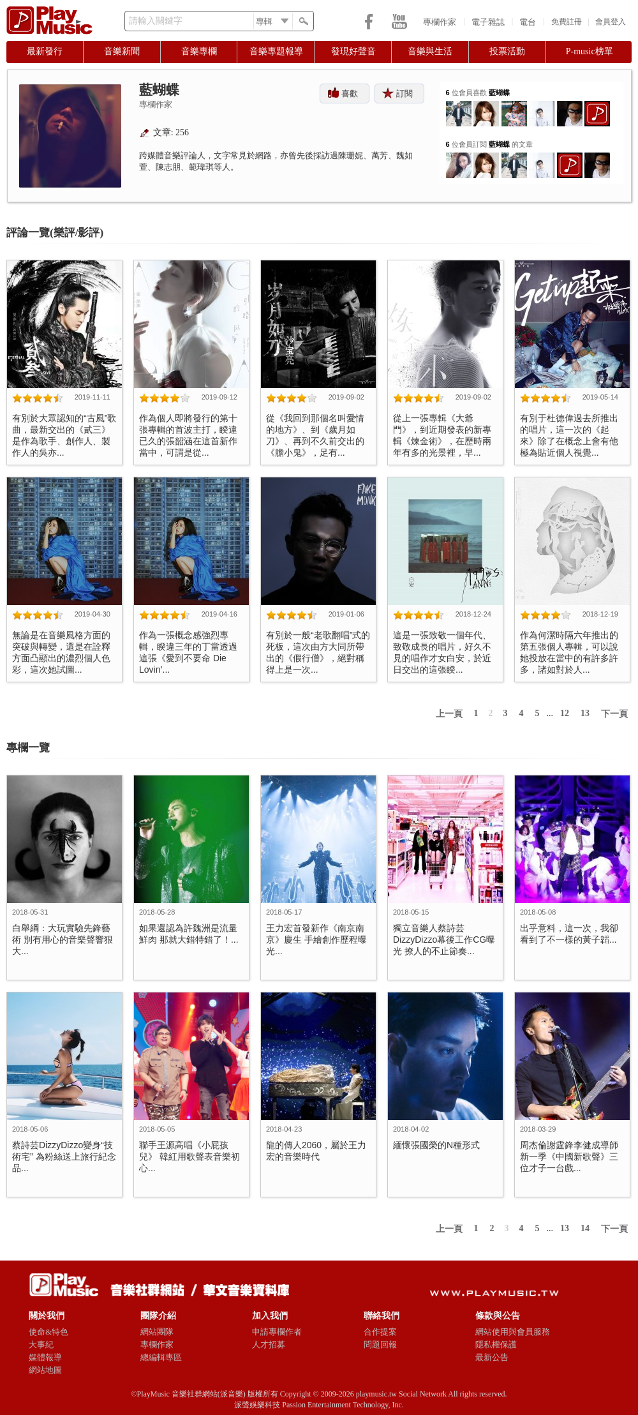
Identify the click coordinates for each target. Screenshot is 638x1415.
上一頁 (449, 714)
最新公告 (491, 1357)
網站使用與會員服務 (512, 1331)
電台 (527, 22)
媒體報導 (45, 1357)
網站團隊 (157, 1331)
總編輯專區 (161, 1357)
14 (585, 1228)
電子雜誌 (488, 22)
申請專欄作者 (277, 1331)
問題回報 (380, 1344)
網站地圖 (45, 1370)
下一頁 (614, 714)
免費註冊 (566, 22)
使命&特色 (48, 1331)
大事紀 (41, 1344)
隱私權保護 (496, 1344)
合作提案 (380, 1331)
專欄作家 (439, 22)
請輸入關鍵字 (155, 21)
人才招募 (268, 1344)
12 (564, 713)
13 (585, 713)
